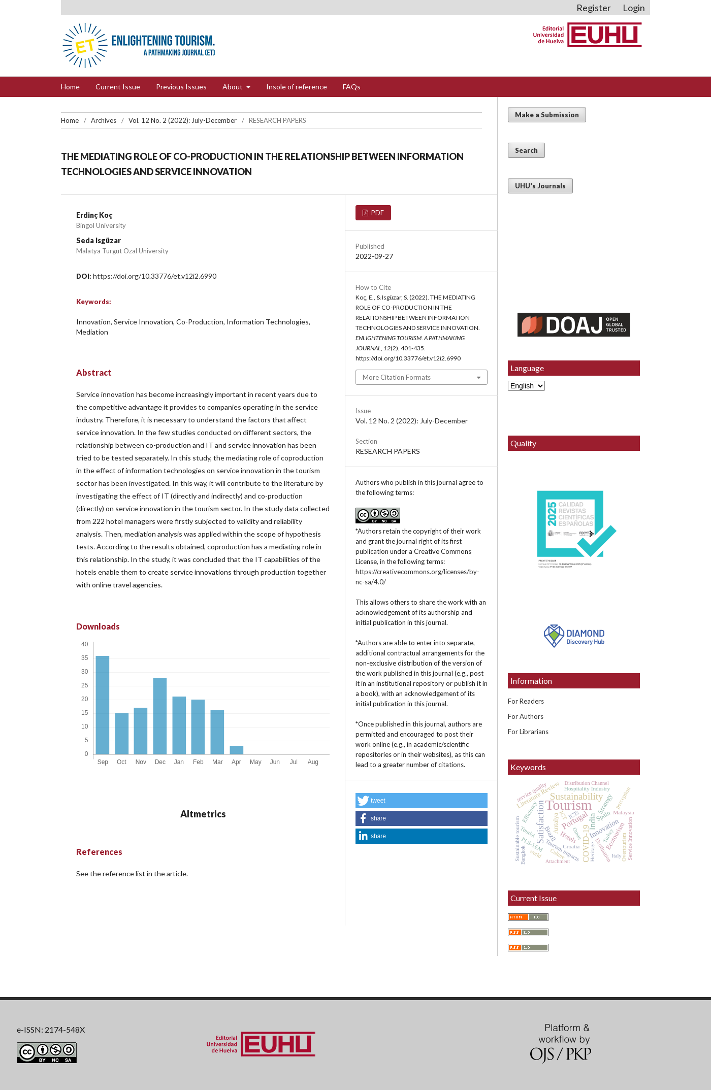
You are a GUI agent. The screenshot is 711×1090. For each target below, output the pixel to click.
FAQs (352, 86)
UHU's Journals (540, 186)
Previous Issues (181, 86)
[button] (422, 800)
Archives (103, 120)
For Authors (525, 716)
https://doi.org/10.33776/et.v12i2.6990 (154, 276)
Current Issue (117, 86)
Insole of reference (296, 86)
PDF (377, 213)
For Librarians (528, 732)
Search (526, 150)
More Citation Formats (397, 377)
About (233, 86)
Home (70, 86)
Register (593, 7)
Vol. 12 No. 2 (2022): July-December (182, 120)
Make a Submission (547, 115)
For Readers (526, 701)
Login (634, 7)
